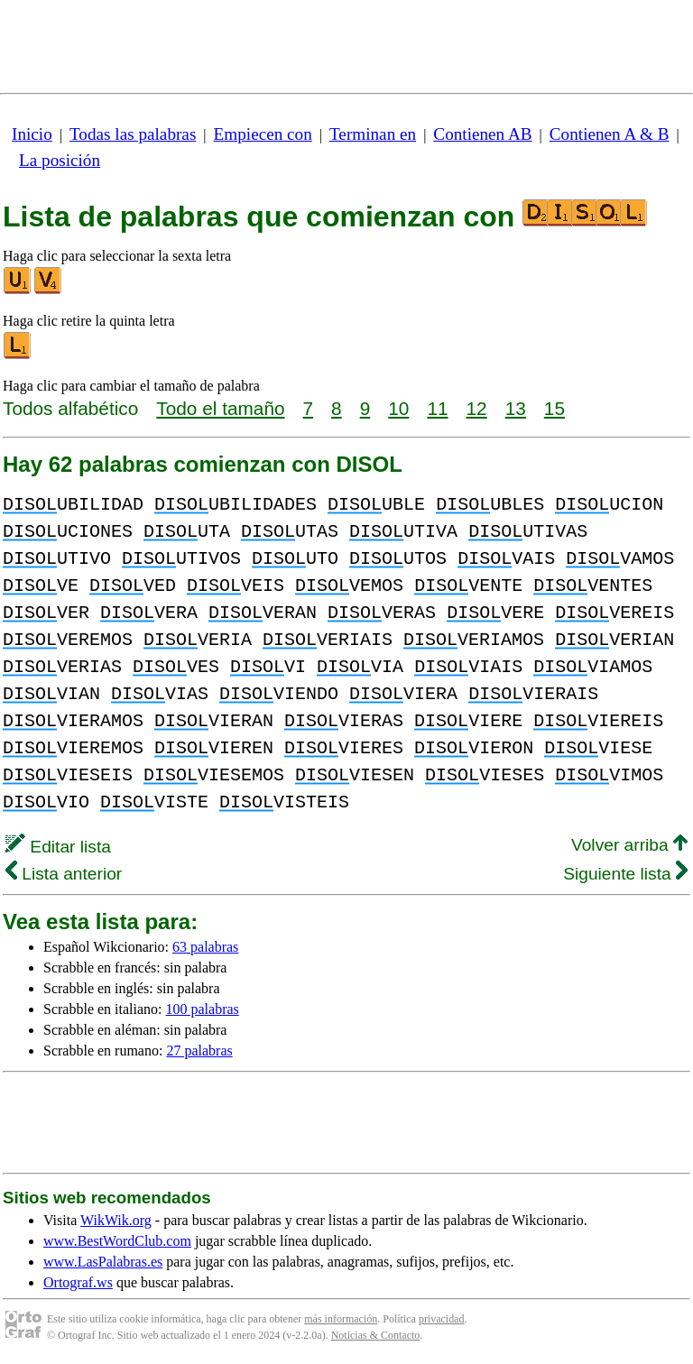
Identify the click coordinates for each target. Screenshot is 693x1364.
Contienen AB (482, 133)
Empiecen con (263, 133)
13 (515, 408)
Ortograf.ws (78, 1282)
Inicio (32, 133)
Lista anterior (63, 873)
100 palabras (202, 1009)
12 (477, 408)
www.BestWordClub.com (117, 1241)
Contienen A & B (610, 133)
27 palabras (199, 1050)
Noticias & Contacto (375, 1335)
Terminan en (372, 133)
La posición (59, 160)
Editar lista (58, 846)
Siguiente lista (625, 873)
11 (437, 408)
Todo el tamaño (220, 408)
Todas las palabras (132, 133)
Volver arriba (629, 844)
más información (340, 1319)
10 (398, 408)
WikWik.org (116, 1220)
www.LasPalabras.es (102, 1261)
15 (554, 408)
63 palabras (205, 946)
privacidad (442, 1319)
